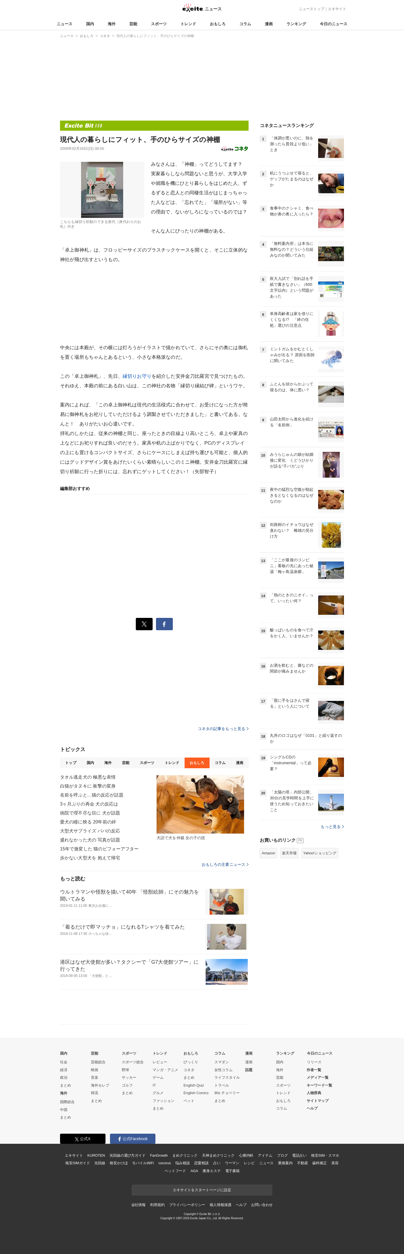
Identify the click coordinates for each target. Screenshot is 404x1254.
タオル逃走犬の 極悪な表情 (88, 777)
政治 (63, 1077)
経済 (63, 1070)
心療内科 (246, 1155)
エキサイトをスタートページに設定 (202, 1190)
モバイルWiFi (143, 1163)
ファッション (164, 1101)
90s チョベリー (227, 1093)
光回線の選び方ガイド (127, 1155)
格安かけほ (119, 1163)
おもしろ (218, 24)
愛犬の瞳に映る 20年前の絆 (88, 822)
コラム (245, 24)
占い (217, 1163)
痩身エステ (212, 1171)
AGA (194, 1171)
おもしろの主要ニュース (225, 864)
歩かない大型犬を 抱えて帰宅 (90, 857)
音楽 (94, 1077)
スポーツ (159, 24)
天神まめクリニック (218, 1155)
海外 (112, 24)
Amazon (268, 853)
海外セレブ (100, 1085)
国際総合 (67, 1102)
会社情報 (138, 1205)
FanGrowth (159, 1155)
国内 (90, 24)
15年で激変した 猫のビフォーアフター (99, 848)
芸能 (133, 24)
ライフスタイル (227, 1077)
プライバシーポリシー (187, 1205)
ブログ (282, 1155)
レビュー (160, 1062)
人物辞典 (314, 1093)
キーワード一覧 (319, 1085)
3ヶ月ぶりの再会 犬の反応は (89, 804)
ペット (188, 1101)
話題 (248, 1070)
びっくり (190, 1062)
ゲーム (158, 1077)
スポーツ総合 (133, 1062)
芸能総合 (98, 1062)
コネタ (188, 1070)
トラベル (221, 1085)
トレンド (188, 24)
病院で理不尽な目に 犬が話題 (90, 813)
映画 (94, 1070)
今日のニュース (333, 24)
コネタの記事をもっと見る (223, 728)
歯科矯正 (319, 1163)
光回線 (99, 1163)
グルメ (158, 1093)
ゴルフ (127, 1085)
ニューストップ (311, 9)
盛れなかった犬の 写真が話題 (90, 839)
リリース (314, 1062)
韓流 (94, 1093)
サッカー (129, 1077)
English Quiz (193, 1085)
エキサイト (337, 9)
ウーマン (232, 1163)
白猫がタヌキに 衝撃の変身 (88, 786)
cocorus (164, 1163)
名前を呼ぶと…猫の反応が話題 (91, 795)
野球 (125, 1070)
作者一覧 (314, 1070)
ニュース (64, 24)
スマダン (221, 1062)
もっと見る (332, 826)
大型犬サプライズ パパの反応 (90, 831)
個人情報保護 (220, 1205)
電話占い (299, 1155)
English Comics (196, 1093)
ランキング (296, 24)
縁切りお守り (137, 376)
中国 (63, 1110)
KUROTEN (96, 1155)
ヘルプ (312, 1108)
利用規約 (157, 1205)
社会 (63, 1062)
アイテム (265, 1155)
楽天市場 (289, 853)
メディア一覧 (318, 1077)
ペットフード (175, 1171)
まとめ (65, 1085)
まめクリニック (185, 1155)
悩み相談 (182, 1163)
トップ (70, 763)
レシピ (249, 1163)
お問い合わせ (262, 1205)
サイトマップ (318, 1101)
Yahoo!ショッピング (319, 853)
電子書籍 (232, 1171)
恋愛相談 (201, 1163)
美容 (335, 1163)
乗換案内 (285, 1163)
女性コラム (223, 1070)
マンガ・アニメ (165, 1070)
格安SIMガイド (77, 1163)
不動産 (302, 1163)
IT (154, 1085)
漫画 (269, 24)
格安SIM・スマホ (325, 1155)
